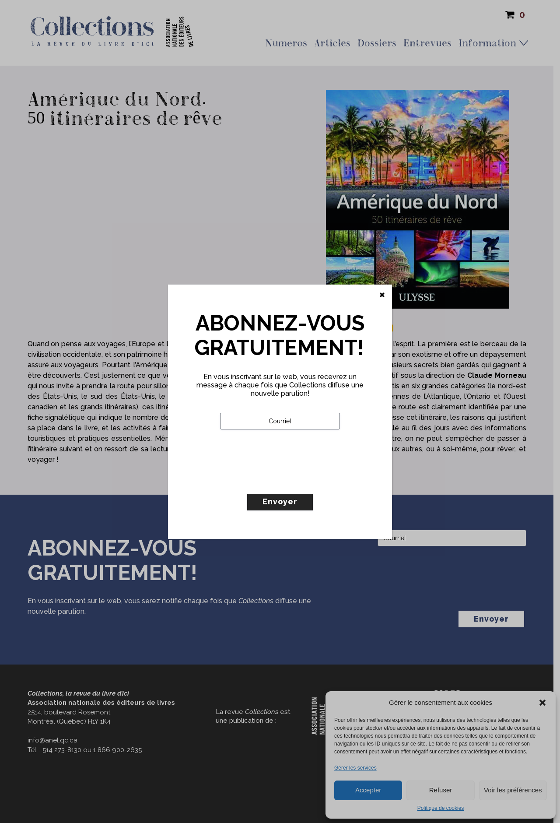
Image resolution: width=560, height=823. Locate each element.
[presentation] (286, 480)
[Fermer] (382, 295)
